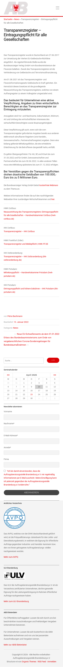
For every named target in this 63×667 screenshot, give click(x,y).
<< (8, 375)
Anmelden (51, 661)
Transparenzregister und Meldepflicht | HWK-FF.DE (26, 244)
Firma (6, 459)
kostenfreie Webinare (48, 185)
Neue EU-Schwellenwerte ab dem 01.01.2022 (38, 334)
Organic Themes (29, 661)
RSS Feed (42, 661)
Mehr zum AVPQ (11, 557)
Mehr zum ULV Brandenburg (16, 601)
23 (31, 394)
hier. (53, 199)
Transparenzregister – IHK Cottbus (19, 231)
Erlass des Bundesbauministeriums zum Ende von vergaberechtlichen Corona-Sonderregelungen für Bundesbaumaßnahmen (27, 341)
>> (54, 375)
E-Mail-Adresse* (11, 435)
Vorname (8, 411)
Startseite (8, 19)
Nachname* (9, 423)
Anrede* (7, 447)
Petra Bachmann (14, 316)
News (16, 19)
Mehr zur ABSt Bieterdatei (15, 645)
